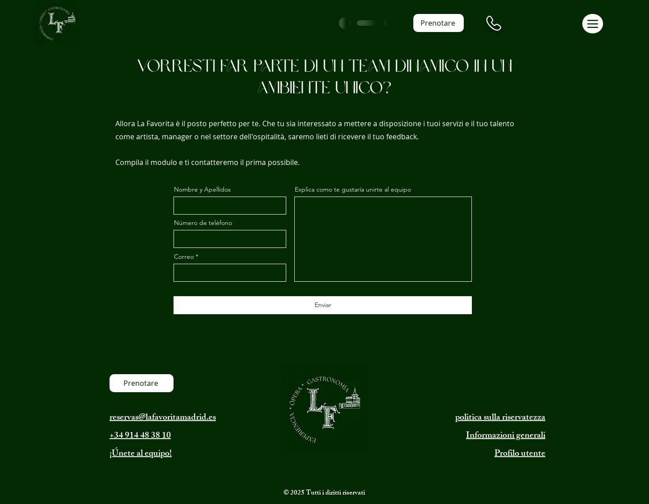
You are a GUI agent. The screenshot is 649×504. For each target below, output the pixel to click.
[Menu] (592, 23)
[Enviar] (323, 305)
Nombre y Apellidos (202, 189)
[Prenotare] (438, 23)
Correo (184, 256)
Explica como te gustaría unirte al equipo (353, 189)
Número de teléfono (203, 223)
